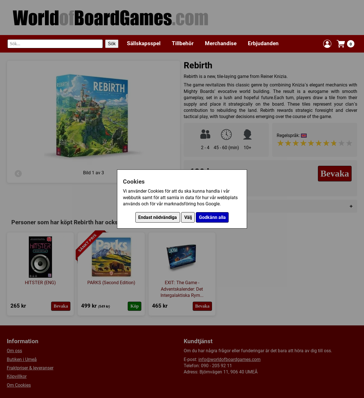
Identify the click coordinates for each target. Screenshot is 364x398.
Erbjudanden (263, 43)
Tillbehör (183, 43)
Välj (188, 217)
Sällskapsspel (144, 43)
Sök (112, 43)
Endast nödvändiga (157, 217)
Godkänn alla (212, 217)
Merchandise (221, 43)
